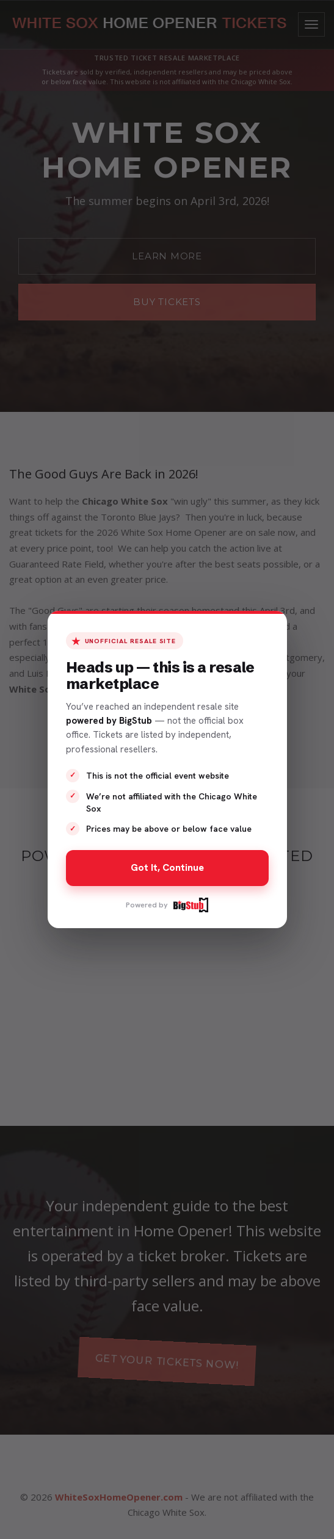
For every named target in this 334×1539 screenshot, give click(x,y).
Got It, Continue (167, 867)
